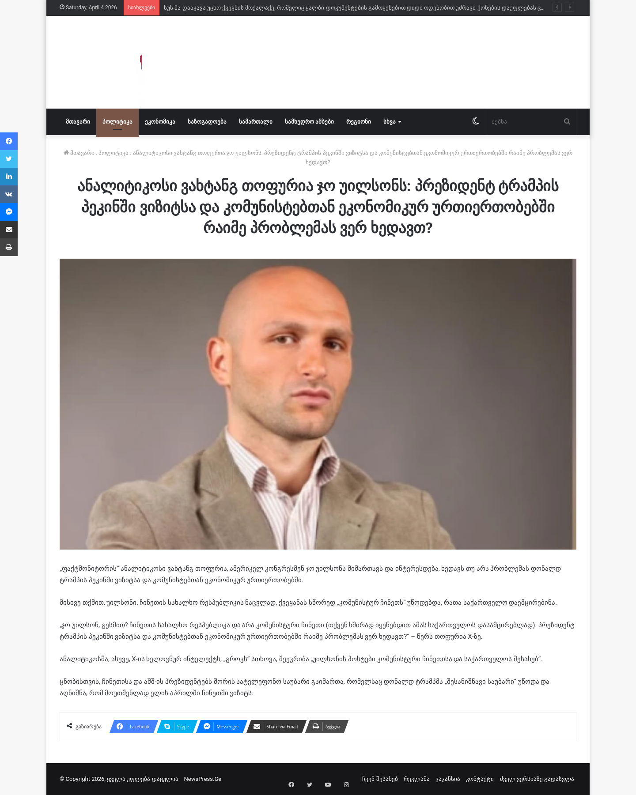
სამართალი (256, 121)
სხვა (389, 121)
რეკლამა (417, 779)
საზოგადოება (207, 121)
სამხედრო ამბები (309, 121)
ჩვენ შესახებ (380, 779)
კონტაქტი (480, 779)
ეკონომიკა (160, 121)
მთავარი (78, 121)
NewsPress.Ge (203, 779)
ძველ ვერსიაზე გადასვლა (537, 779)
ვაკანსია (447, 779)
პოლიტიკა (117, 121)
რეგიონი (358, 121)
